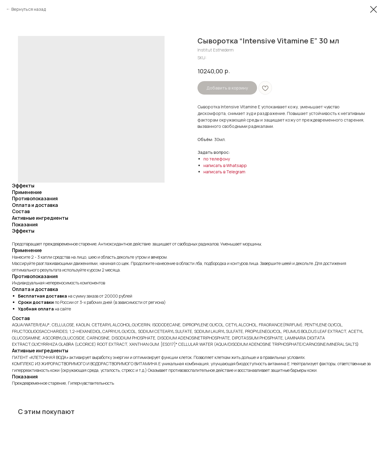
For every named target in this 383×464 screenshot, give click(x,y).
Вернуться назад (28, 9)
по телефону (216, 159)
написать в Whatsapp (225, 165)
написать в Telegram (224, 172)
